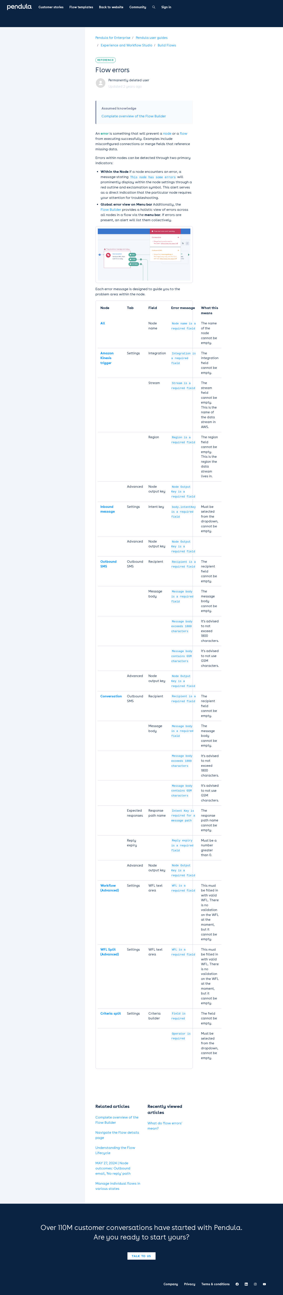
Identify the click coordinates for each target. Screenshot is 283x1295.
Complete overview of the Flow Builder (133, 116)
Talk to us (141, 1256)
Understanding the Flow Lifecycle (115, 1150)
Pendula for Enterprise (112, 38)
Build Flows (167, 45)
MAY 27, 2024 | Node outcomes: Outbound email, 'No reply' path (112, 1168)
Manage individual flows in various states (117, 1186)
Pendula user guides (151, 38)
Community (137, 7)
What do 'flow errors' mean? (165, 1125)
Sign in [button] (166, 7)
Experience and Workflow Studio (126, 45)
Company (171, 1284)
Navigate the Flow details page (117, 1135)
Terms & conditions (215, 1284)
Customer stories (51, 7)
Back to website (111, 7)
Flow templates (81, 7)
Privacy (189, 1284)
